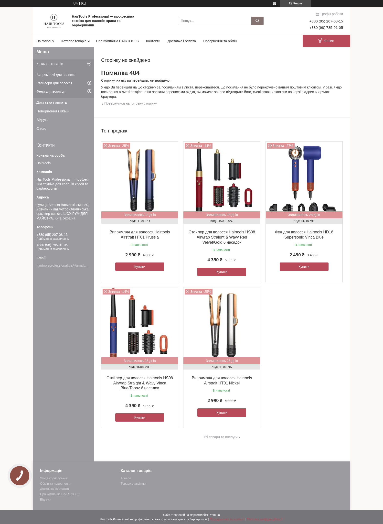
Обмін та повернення (55, 483)
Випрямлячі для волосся (55, 75)
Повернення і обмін (52, 111)
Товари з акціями (133, 483)
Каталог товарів (73, 41)
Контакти (153, 41)
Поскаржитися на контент (227, 519)
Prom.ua (214, 515)
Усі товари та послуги (221, 437)
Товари (126, 478)
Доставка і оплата (182, 41)
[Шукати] (257, 21)
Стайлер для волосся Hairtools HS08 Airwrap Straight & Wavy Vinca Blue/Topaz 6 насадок (139, 383)
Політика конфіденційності (265, 519)
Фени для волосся (50, 91)
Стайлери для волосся (54, 83)
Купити (139, 267)
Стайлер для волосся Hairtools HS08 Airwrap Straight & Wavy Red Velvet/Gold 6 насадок (222, 237)
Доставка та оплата (54, 489)
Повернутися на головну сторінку (130, 103)
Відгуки (42, 120)
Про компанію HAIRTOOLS (117, 41)
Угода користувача (53, 478)
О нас (41, 128)
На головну (45, 41)
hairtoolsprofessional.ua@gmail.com (64, 265)
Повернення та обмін (220, 41)
